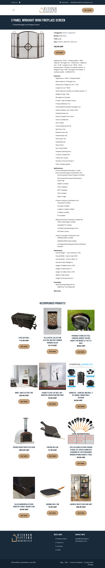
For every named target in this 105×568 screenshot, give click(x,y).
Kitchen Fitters (62, 539)
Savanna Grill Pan (52, 504)
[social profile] (19, 2)
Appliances (71, 33)
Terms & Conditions (76, 562)
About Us (60, 543)
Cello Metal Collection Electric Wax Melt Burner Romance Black (52, 340)
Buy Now (59, 53)
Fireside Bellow (52, 447)
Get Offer (87, 10)
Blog (61, 562)
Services (60, 546)
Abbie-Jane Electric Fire (24, 393)
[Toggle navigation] (13, 10)
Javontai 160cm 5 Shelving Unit (81, 504)
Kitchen (65, 33)
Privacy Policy (88, 562)
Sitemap (90, 565)
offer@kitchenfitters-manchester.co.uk (81, 2)
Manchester (64, 2)
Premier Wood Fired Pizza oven (24, 447)
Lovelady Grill (24, 337)
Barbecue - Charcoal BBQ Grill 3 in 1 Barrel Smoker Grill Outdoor (81, 395)
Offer (59, 550)
